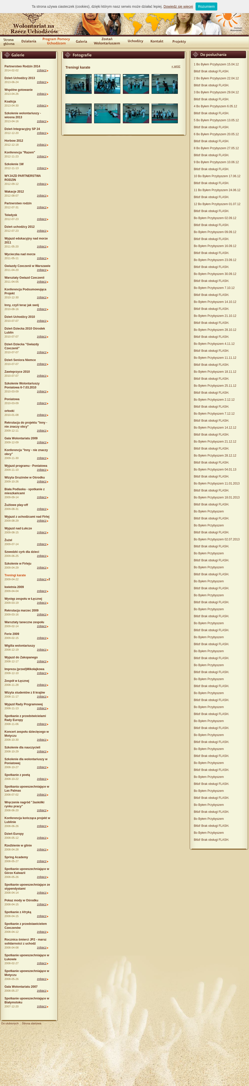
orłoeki (9, 411)
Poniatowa (11, 399)
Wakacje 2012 (14, 191)
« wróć (176, 66)
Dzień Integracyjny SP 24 (22, 129)
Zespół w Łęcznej (16, 681)
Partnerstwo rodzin (18, 203)
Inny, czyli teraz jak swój (21, 305)
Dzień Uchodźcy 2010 (19, 317)
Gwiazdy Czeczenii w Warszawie (27, 266)
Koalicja (10, 101)
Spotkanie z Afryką (17, 912)
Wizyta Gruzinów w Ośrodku (24, 477)
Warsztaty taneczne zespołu (24, 622)
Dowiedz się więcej (178, 6)
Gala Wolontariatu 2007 (21, 986)
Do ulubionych (10, 1023)
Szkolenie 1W (14, 164)
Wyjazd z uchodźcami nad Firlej (26, 516)
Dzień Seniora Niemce (20, 360)
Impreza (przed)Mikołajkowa (24, 669)
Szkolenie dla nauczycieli (22, 747)
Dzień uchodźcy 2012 (19, 227)
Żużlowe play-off (16, 505)
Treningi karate (15, 575)
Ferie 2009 (11, 634)
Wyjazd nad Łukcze (18, 528)
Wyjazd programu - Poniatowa (25, 466)
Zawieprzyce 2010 (17, 371)
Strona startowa (31, 1023)
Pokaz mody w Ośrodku (21, 900)
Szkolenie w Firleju (17, 563)
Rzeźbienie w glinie (18, 845)
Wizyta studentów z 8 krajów (24, 692)
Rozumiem (206, 6)
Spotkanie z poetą (17, 775)
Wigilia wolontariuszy (19, 645)
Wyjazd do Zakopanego (21, 657)
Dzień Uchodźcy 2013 (19, 78)
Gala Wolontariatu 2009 (21, 438)
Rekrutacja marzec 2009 (21, 610)
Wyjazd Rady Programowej (23, 704)
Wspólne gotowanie (18, 90)
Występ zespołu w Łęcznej (23, 599)
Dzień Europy (14, 834)
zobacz (41, 70)
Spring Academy (16, 857)
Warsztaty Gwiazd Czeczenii (24, 277)
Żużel (8, 540)
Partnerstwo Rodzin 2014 (22, 66)
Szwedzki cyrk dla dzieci (21, 552)
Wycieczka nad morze (19, 254)
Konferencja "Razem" (19, 152)
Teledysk (10, 215)
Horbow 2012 (13, 140)
